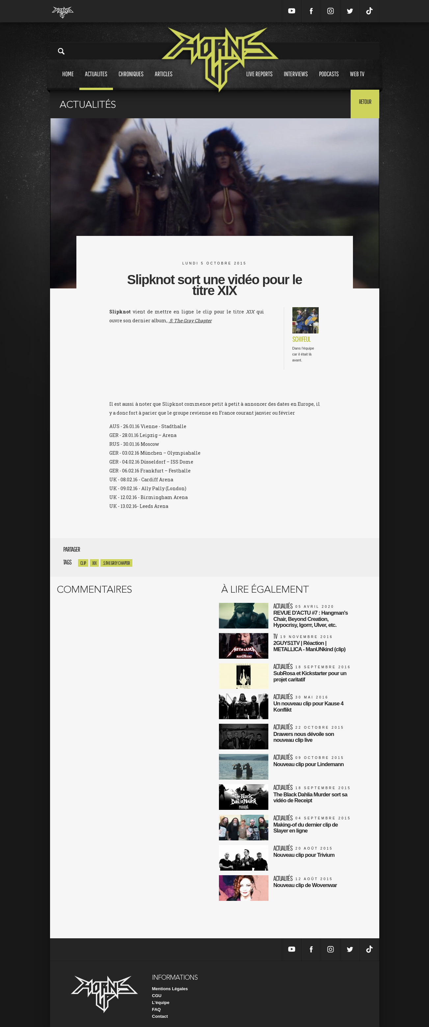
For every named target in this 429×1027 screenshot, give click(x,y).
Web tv (357, 80)
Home (68, 80)
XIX (94, 563)
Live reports (259, 80)
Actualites (96, 80)
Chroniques (131, 80)
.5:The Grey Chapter (116, 563)
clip (83, 563)
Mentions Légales (170, 982)
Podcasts (328, 80)
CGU (157, 989)
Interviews (295, 80)
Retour (363, 103)
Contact (160, 1010)
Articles (163, 80)
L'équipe (161, 996)
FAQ (156, 1003)
